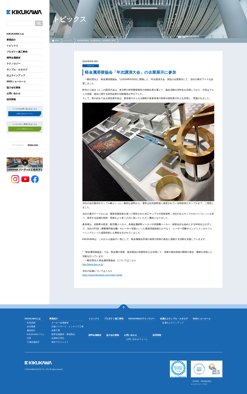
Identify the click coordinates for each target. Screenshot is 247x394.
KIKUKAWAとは (15, 33)
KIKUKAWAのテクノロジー (141, 318)
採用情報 (11, 99)
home (57, 40)
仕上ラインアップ (16, 75)
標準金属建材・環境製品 (63, 334)
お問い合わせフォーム (24, 114)
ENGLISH (33, 145)
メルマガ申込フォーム (24, 129)
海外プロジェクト (60, 342)
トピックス (12, 45)
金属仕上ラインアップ (173, 322)
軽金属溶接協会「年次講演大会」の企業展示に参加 (96, 40)
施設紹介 (31, 330)
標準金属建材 (13, 57)
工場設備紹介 (33, 342)
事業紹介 (11, 39)
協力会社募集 (13, 87)
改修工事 (55, 330)
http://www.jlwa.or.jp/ (92, 264)
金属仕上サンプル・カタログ (174, 318)
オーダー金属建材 (60, 322)
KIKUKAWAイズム (35, 334)
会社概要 (31, 326)
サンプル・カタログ (17, 69)
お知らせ (90, 66)
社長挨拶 (31, 322)
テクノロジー (13, 63)
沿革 (29, 338)
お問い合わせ (13, 93)
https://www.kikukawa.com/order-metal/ (102, 275)
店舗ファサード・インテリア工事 (67, 326)
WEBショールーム (16, 81)
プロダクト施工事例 (17, 51)
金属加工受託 (57, 338)
